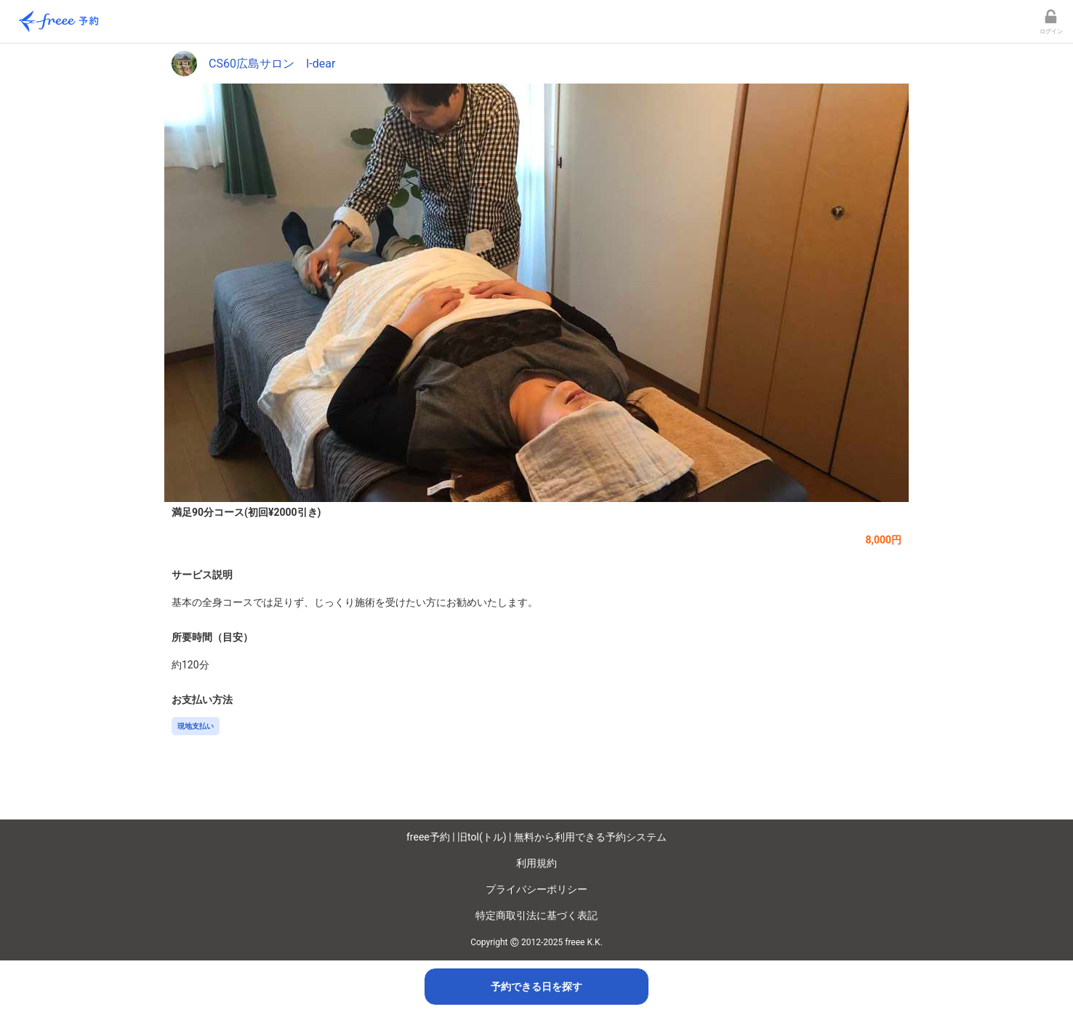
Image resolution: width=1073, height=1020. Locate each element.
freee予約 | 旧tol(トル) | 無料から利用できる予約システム (536, 837)
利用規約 (536, 863)
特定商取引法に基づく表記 (536, 915)
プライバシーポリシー (536, 889)
